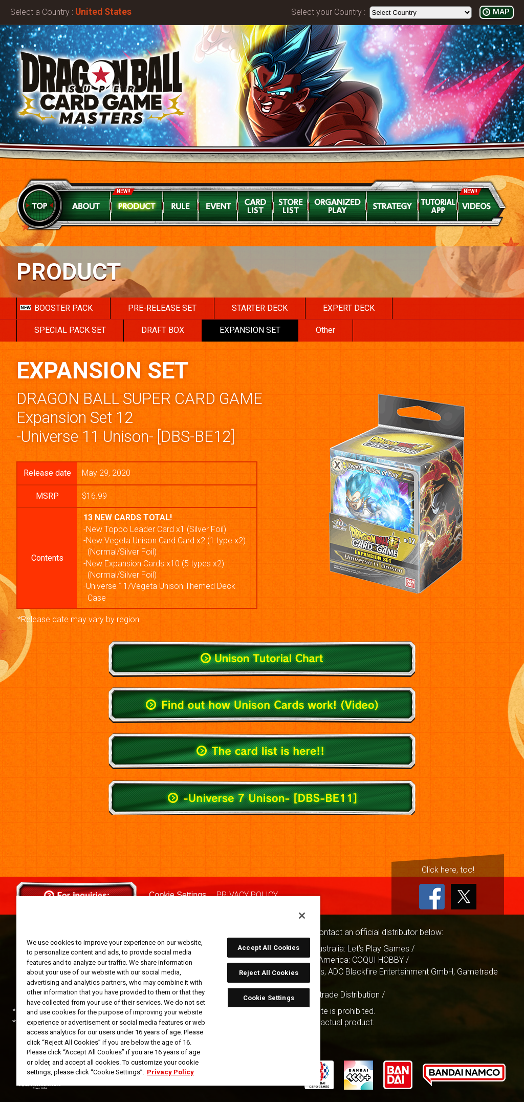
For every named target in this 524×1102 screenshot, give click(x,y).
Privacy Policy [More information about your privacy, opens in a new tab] (170, 1072)
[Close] (302, 915)
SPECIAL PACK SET (70, 330)
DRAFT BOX (162, 330)
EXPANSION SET (250, 330)
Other (325, 330)
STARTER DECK (260, 308)
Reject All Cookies (268, 973)
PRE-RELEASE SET (162, 308)
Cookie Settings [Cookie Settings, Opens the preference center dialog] (268, 998)
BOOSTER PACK (56, 308)
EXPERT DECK (349, 308)
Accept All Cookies (268, 947)
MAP (501, 12)
